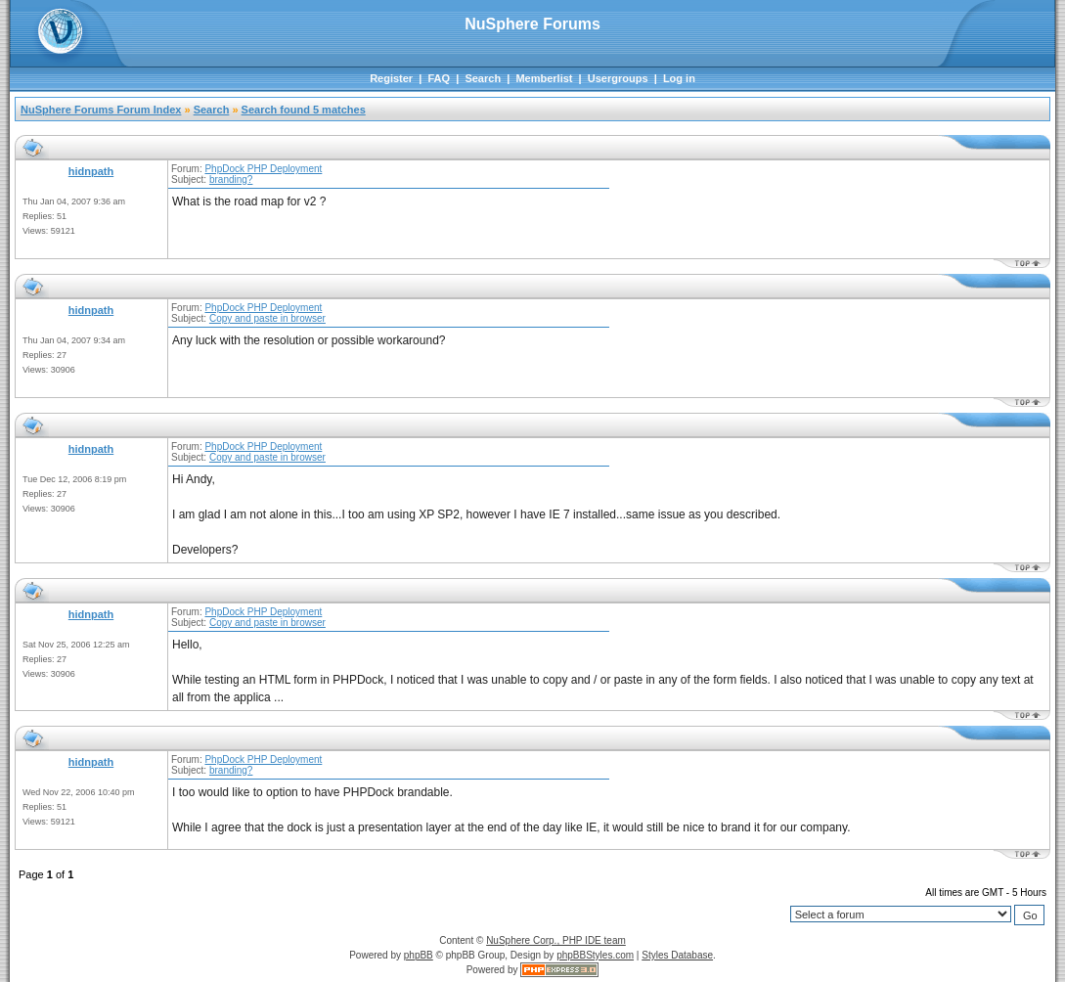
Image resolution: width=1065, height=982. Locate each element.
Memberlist (543, 78)
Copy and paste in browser (267, 318)
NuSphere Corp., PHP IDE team (556, 940)
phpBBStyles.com (595, 955)
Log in (679, 78)
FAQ (438, 78)
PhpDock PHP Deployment (263, 168)
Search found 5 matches (304, 109)
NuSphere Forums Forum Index (101, 109)
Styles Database (677, 955)
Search (483, 78)
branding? (230, 179)
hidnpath (90, 171)
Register (391, 78)
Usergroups (618, 78)
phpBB (418, 955)
